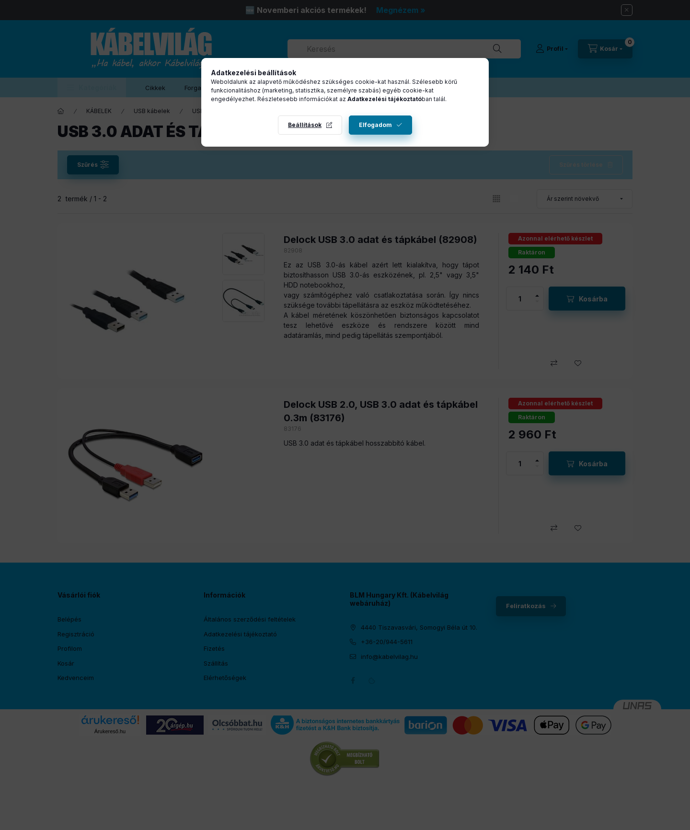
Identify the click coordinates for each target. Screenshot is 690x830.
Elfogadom (375, 124)
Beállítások (305, 124)
